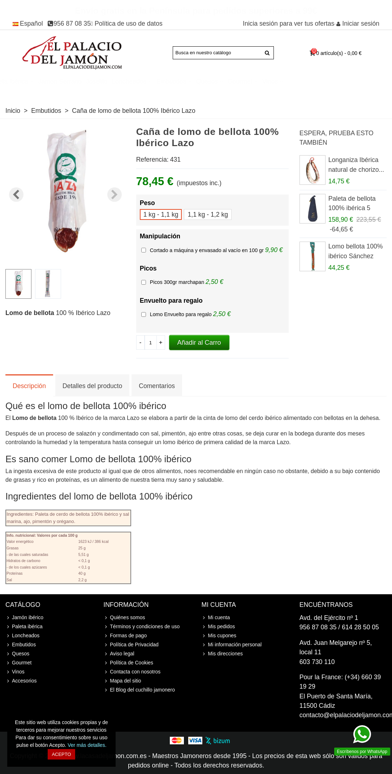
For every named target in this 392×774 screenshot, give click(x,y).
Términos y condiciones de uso (141, 626)
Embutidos (249, 81)
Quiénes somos (124, 617)
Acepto (61, 754)
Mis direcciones (222, 654)
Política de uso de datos (129, 23)
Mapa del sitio (122, 681)
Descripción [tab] (29, 386)
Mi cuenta (216, 617)
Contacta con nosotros (131, 672)
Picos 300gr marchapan (178, 282)
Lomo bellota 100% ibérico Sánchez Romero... (355, 256)
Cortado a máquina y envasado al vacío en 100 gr (207, 250)
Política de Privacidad (131, 644)
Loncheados (207, 81)
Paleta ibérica (86, 81)
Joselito (174, 81)
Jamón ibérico (38, 81)
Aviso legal (118, 654)
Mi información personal (232, 644)
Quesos (285, 81)
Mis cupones (219, 635)
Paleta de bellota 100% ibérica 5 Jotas (352, 208)
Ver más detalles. (87, 745)
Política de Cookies (128, 663)
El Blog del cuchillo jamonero (139, 690)
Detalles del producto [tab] (92, 386)
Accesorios (47, 90)
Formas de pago (125, 635)
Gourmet (317, 81)
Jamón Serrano (137, 81)
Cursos (17, 90)
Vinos (348, 81)
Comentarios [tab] (157, 386)
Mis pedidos (218, 626)
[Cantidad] (151, 342)
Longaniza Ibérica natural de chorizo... (356, 164)
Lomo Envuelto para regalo (181, 314)
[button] (114, 194)
